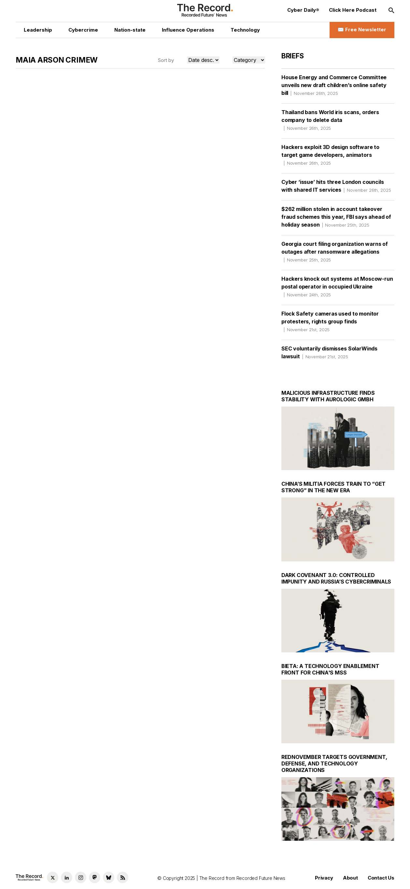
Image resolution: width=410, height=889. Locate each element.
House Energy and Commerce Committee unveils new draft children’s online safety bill (334, 85)
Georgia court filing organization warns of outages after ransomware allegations (334, 252)
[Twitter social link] (52, 877)
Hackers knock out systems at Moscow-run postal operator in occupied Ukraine (337, 286)
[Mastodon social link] (94, 877)
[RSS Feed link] (122, 877)
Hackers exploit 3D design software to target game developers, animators (330, 155)
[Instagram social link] (80, 877)
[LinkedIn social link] (66, 877)
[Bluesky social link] (108, 877)
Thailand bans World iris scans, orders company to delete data (330, 120)
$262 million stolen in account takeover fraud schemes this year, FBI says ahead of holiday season (336, 217)
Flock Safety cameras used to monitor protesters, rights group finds (330, 321)
